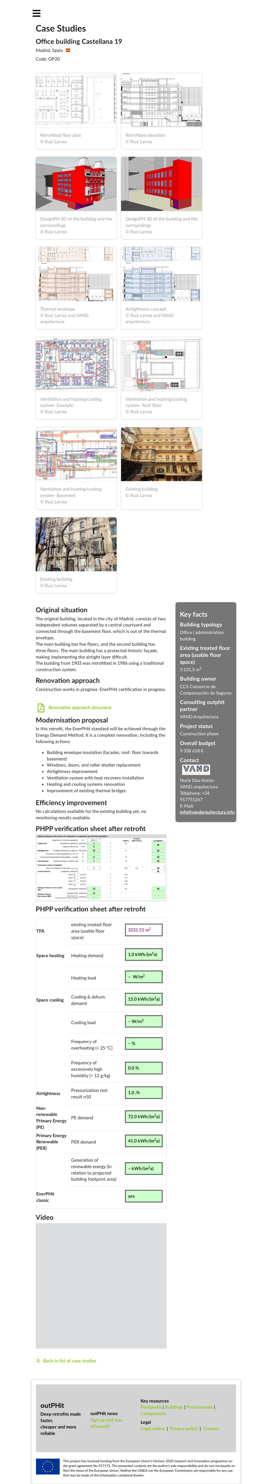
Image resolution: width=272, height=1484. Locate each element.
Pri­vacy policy (184, 1428)
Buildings (174, 1406)
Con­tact (211, 1428)
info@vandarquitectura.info (207, 812)
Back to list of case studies (66, 1360)
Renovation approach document (74, 707)
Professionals (199, 1406)
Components (153, 1413)
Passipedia (151, 1406)
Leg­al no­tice (153, 1428)
